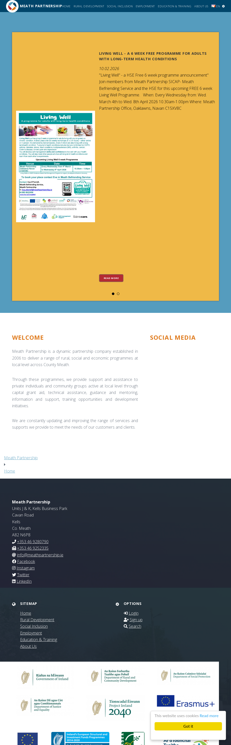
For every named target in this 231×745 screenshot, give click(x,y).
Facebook (26, 561)
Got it (188, 726)
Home (66, 6)
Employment (145, 6)
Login (133, 613)
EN (215, 6)
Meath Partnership (21, 458)
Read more (209, 715)
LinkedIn (24, 581)
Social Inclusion (120, 6)
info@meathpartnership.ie (40, 555)
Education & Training (174, 6)
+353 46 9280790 (33, 541)
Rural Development (89, 6)
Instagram (26, 568)
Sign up (136, 619)
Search (135, 626)
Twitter (23, 575)
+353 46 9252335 (33, 548)
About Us (201, 6)
